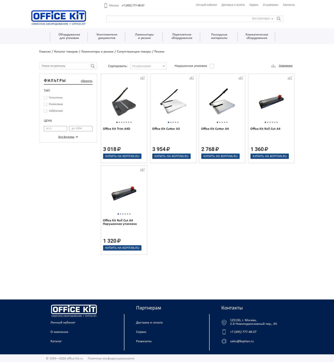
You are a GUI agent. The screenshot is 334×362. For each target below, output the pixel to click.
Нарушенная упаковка (191, 66)
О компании (270, 5)
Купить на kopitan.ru (122, 156)
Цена (48, 121)
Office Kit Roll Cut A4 (265, 129)
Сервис (253, 5)
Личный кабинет (206, 5)
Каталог (56, 341)
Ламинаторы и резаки (97, 51)
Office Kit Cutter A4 (215, 129)
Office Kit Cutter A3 (166, 129)
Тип (47, 91)
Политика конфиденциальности (111, 358)
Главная (45, 51)
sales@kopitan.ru (242, 341)
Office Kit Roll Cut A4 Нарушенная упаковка (120, 222)
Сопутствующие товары (134, 51)
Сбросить (86, 81)
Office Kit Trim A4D (116, 129)
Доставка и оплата (233, 5)
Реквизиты (144, 341)
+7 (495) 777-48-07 (133, 5)
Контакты (289, 5)
